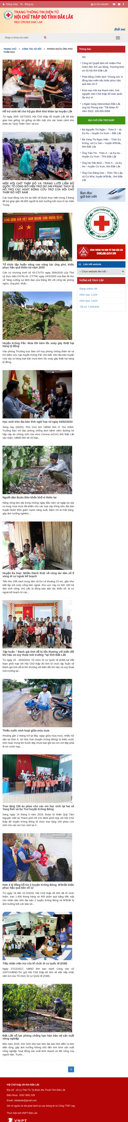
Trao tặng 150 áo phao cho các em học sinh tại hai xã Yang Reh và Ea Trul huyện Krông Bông (38, 808)
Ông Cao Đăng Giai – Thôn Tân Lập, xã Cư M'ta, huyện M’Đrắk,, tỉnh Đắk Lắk (102, 177)
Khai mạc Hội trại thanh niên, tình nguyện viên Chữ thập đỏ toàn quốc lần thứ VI (102, 95)
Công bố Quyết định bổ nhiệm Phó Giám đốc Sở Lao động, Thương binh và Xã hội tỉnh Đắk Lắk (103, 68)
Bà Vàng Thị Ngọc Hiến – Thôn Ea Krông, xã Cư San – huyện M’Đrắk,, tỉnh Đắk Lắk (102, 144)
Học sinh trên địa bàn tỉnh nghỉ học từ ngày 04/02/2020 (38, 421)
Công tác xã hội (31, 49)
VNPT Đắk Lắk (29, 1113)
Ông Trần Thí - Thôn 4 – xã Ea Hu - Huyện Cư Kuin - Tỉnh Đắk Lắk (102, 155)
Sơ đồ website (99, 4)
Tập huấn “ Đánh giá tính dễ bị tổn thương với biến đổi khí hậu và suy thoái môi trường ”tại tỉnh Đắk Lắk (38, 653)
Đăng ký (26, 4)
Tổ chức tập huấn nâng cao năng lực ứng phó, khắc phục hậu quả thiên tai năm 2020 (38, 266)
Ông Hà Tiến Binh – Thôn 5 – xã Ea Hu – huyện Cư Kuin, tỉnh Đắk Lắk (102, 165)
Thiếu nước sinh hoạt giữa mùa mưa (26, 730)
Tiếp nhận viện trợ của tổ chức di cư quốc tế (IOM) (35, 963)
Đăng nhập (10, 4)
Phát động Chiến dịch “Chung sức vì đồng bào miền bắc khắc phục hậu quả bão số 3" (102, 81)
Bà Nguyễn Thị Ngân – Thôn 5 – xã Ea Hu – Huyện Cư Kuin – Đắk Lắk (101, 132)
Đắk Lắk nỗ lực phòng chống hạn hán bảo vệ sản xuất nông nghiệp (38, 1037)
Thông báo (85, 49)
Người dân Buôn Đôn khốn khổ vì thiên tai (29, 497)
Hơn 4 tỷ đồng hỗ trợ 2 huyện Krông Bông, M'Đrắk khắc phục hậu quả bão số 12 (38, 886)
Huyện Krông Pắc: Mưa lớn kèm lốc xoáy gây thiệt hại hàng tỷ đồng (38, 345)
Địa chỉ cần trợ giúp (101, 120)
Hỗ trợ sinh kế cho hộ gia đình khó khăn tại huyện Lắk (37, 111)
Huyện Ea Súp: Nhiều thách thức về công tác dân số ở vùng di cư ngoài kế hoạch (38, 575)
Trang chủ (9, 49)
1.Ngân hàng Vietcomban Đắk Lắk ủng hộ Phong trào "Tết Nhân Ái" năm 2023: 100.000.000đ (101, 108)
